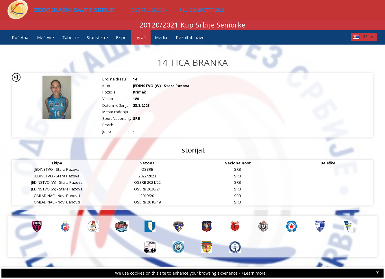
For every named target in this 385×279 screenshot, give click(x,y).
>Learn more (253, 273)
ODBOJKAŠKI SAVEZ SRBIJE (74, 10)
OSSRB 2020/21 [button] (149, 10)
